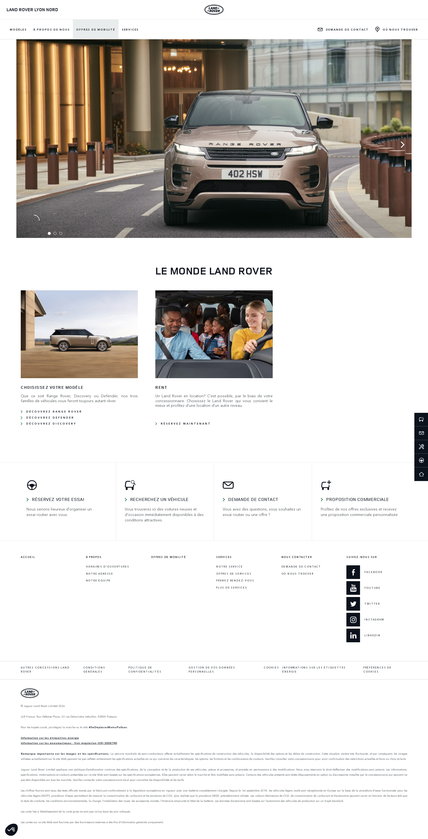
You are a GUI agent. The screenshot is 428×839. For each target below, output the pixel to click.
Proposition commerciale (357, 499)
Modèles (18, 29)
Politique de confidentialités (145, 669)
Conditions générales (94, 669)
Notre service (229, 566)
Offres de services (233, 573)
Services (130, 29)
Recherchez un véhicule (159, 499)
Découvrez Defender (50, 417)
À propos (94, 557)
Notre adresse (99, 573)
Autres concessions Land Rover (45, 669)
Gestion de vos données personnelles (212, 669)
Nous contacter (296, 557)
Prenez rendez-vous (235, 580)
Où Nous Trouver (297, 573)
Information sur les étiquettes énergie (50, 738)
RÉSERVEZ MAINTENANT (186, 423)
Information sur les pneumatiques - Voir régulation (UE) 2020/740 (69, 743)
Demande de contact (253, 499)
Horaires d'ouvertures (107, 566)
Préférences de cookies (377, 669)
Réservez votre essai (58, 499)
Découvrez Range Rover (54, 411)
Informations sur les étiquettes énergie (314, 669)
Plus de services (231, 587)
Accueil (28, 557)
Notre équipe (98, 580)
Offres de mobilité (95, 29)
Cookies (271, 667)
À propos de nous (51, 29)
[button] (11, 829)
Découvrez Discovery (51, 423)
